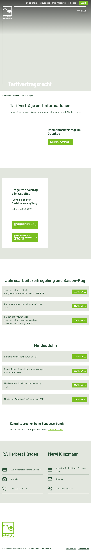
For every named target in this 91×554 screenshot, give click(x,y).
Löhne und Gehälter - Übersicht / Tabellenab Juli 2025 (23, 237)
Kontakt (14, 479)
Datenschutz (83, 549)
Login (83, 3)
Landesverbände (32, 3)
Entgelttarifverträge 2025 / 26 (24, 225)
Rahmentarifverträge (59, 142)
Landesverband (55, 429)
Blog (74, 3)
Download (78, 292)
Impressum (71, 549)
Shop (69, 3)
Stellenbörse (45, 3)
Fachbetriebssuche (59, 3)
